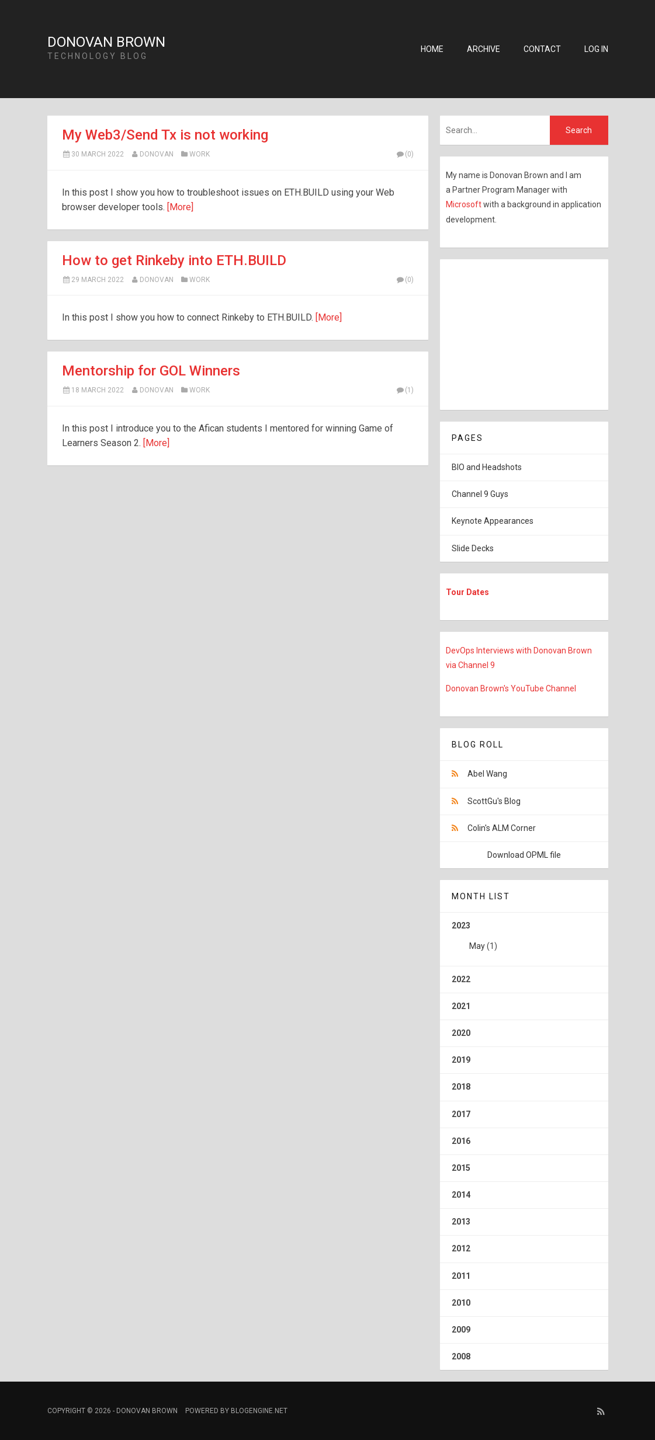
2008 (461, 1356)
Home (432, 49)
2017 (461, 1114)
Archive (483, 49)
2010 (461, 1302)
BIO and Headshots (487, 467)
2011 (461, 1276)
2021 (461, 1006)
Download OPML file (524, 855)
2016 (461, 1141)
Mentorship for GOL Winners (151, 371)
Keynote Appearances (492, 521)
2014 (461, 1194)
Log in (596, 49)
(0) (405, 154)
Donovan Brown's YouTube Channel (511, 688)
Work (199, 154)
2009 (461, 1329)
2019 (461, 1060)
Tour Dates (467, 592)
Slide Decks (473, 548)
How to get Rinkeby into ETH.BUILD (174, 260)
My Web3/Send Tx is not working (165, 135)
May (477, 946)
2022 (461, 979)
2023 (524, 940)
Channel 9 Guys (480, 494)
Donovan (157, 154)
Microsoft (464, 204)
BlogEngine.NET (259, 1411)
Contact (542, 49)
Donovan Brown (106, 42)
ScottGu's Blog (494, 801)
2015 (461, 1168)
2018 (461, 1086)
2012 (461, 1248)
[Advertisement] (513, 332)
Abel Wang (487, 773)
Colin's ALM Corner (501, 828)
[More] (180, 207)
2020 (461, 1033)
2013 (461, 1221)
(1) (405, 390)
